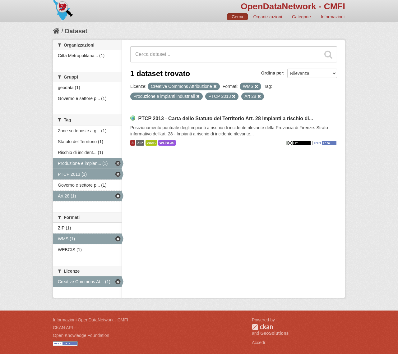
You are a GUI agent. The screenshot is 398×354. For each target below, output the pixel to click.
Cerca (237, 16)
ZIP (140, 143)
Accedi (258, 342)
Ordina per (272, 72)
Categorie (301, 16)
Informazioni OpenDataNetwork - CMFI (90, 319)
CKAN (262, 327)
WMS (151, 143)
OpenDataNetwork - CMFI (293, 6)
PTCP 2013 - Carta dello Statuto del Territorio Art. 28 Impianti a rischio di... (225, 118)
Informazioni (333, 16)
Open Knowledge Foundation (81, 335)
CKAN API (63, 327)
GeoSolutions (274, 333)
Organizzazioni (267, 16)
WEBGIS (167, 143)
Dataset (76, 31)
